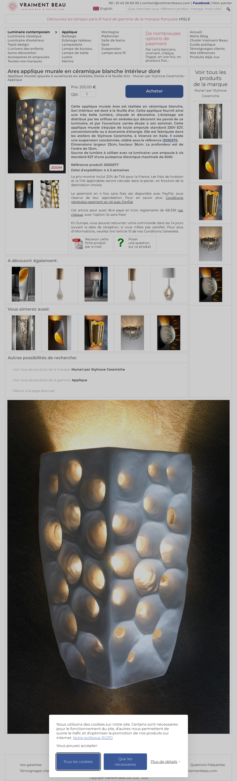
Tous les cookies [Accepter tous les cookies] (78, 761)
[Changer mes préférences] (163, 761)
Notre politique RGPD (93, 738)
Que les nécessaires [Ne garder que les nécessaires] (125, 762)
